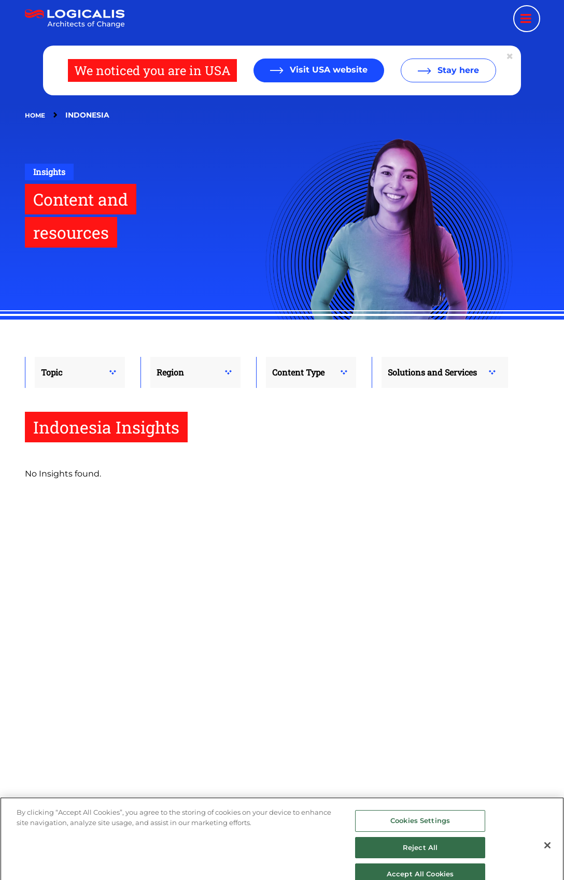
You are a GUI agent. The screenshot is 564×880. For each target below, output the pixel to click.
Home (35, 115)
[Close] (547, 857)
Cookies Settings (420, 832)
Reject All (420, 859)
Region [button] (170, 372)
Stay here (457, 70)
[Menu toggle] (526, 18)
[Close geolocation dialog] (510, 56)
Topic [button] (51, 372)
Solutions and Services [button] (432, 372)
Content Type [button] (298, 372)
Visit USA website (327, 70)
